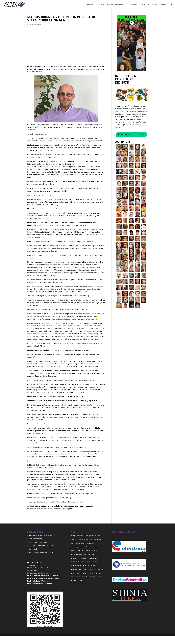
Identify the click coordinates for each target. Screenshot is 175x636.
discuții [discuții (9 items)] (88, 546)
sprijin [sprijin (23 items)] (91, 571)
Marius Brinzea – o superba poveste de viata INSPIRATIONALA (61, 18)
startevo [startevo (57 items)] (98, 571)
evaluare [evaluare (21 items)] (94, 550)
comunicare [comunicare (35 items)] (97, 539)
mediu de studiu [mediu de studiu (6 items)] (76, 564)
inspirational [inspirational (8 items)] (93, 557)
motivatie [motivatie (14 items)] (86, 564)
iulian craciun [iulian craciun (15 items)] (75, 560)
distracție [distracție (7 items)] (95, 546)
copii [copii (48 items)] (72, 543)
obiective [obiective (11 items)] (93, 564)
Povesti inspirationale (115, 4)
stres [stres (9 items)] (72, 574)
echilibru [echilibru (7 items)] (73, 550)
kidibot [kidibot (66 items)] (89, 560)
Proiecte (99, 4)
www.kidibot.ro (120, 127)
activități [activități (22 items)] (80, 536)
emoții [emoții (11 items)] (88, 550)
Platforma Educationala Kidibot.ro (41, 552)
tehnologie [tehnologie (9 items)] (93, 574)
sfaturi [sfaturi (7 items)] (85, 571)
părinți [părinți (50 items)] (90, 567)
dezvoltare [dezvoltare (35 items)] (90, 543)
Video (29, 24)
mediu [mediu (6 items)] (95, 560)
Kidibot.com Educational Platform (41, 546)
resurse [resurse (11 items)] (73, 571)
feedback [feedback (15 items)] (87, 553)
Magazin (155, 4)
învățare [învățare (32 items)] (73, 578)
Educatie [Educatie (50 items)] (80, 550)
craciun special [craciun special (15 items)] (80, 543)
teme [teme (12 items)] (100, 574)
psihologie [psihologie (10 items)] (82, 567)
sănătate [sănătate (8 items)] (84, 574)
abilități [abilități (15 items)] (73, 536)
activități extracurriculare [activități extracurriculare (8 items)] (92, 536)
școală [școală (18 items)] (80, 578)
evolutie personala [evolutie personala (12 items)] (76, 553)
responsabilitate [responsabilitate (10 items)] (99, 567)
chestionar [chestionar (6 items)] (74, 539)
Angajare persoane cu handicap (40, 535)
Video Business (37, 24)
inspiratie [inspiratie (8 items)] (84, 557)
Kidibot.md (33, 549)
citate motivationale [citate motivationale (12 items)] (85, 539)
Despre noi (89, 4)
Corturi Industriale (35, 539)
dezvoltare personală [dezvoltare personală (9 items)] (77, 546)
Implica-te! (133, 4)
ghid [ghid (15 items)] (93, 553)
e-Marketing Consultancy (38, 542)
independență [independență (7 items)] (75, 557)
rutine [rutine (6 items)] (79, 571)
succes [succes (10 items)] (78, 574)
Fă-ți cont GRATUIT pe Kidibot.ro (131, 134)
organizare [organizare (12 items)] (74, 567)
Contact (164, 4)
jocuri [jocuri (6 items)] (82, 560)
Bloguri (144, 4)
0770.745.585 (35, 565)
